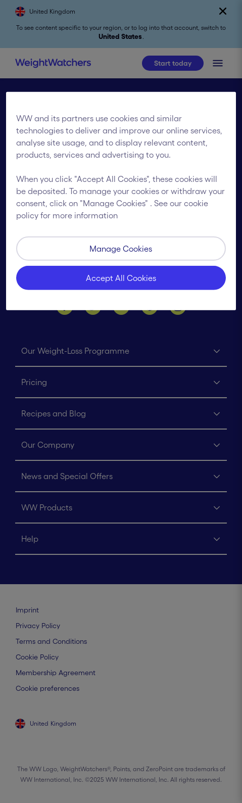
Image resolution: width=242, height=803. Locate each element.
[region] (121, 201)
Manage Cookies (120, 248)
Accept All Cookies (121, 277)
